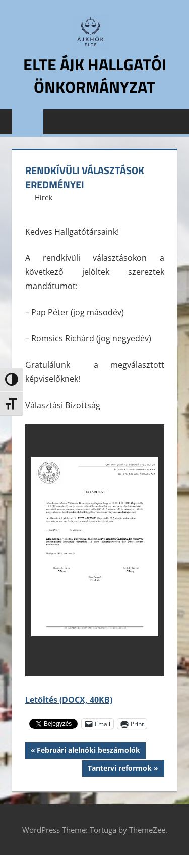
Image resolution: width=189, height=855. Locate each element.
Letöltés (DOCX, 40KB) (68, 699)
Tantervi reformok (119, 769)
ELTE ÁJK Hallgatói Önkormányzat (94, 75)
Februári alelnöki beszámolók (88, 751)
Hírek (43, 197)
